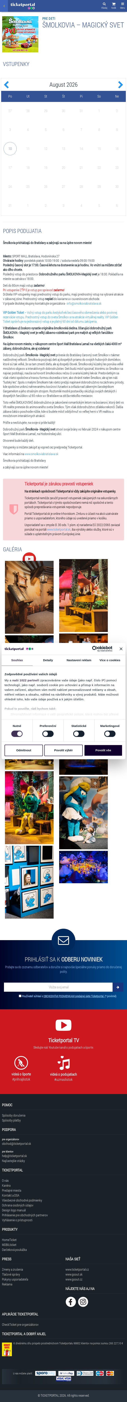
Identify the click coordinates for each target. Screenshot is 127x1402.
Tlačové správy (11, 1274)
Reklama (7, 1284)
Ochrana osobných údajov (17, 1205)
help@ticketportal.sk (14, 1156)
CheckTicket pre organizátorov (20, 1324)
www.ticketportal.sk (59, 529)
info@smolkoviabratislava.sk (84, 303)
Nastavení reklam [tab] (79, 660)
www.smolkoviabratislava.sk (41, 454)
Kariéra (6, 1185)
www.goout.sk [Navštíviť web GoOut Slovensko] (73, 1274)
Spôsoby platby (11, 1120)
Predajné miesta (11, 1190)
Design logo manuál (14, 1210)
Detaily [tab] (48, 660)
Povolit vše (103, 750)
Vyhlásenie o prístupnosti (17, 1220)
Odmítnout (23, 750)
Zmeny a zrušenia (12, 1269)
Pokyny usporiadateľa (15, 1279)
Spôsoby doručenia (13, 1115)
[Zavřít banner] (121, 648)
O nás (5, 1180)
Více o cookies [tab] (110, 660)
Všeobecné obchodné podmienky (22, 1200)
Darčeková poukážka (14, 1250)
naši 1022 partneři (25, 680)
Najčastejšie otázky (13, 1161)
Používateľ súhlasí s (69, 996)
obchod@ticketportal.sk (16, 1143)
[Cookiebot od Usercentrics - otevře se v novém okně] (95, 649)
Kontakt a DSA (10, 1195)
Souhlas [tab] (17, 660)
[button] (113, 6)
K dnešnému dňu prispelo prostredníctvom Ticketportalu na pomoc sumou (68, 1343)
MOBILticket (9, 1245)
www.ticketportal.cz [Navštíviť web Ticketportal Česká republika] (77, 1269)
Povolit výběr (63, 750)
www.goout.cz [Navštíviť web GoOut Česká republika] (73, 1279)
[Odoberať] (118, 987)
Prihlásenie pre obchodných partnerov (25, 1215)
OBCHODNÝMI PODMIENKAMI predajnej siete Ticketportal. (74, 996)
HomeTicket (9, 1240)
